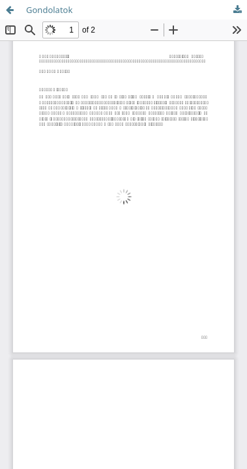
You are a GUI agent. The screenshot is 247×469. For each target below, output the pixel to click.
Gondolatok (49, 10)
